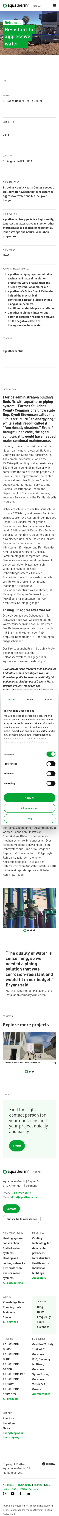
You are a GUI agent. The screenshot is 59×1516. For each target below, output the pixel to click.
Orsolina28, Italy (42, 1344)
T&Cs (15, 1489)
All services (10, 1322)
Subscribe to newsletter (22, 1219)
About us (8, 1418)
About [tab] (48, 699)
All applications (13, 1282)
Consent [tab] (10, 699)
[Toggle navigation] (54, 5)
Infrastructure (41, 1258)
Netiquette (8, 1484)
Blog (40, 1307)
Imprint (38, 1484)
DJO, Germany (41, 1359)
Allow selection (29, 808)
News (40, 1312)
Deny (29, 818)
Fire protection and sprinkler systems (12, 1273)
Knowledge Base (13, 1302)
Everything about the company (14, 1435)
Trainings (9, 1312)
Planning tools (12, 1307)
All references (41, 1394)
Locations (9, 1423)
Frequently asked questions (44, 1322)
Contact (17, 1145)
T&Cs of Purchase (29, 1489)
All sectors (39, 1277)
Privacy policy (24, 1484)
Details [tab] (30, 699)
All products (10, 1398)
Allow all (29, 797)
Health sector (41, 1263)
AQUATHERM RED (14, 1374)
